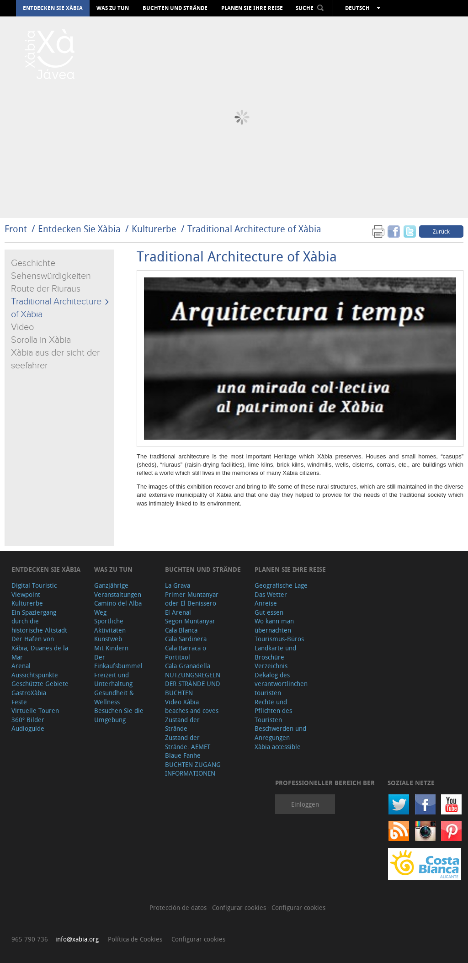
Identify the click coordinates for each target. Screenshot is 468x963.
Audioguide (27, 728)
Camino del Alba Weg (118, 608)
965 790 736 (29, 939)
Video (22, 327)
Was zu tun (112, 8)
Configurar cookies (240, 907)
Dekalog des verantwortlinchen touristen (281, 683)
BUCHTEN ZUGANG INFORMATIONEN (193, 769)
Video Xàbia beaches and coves (191, 706)
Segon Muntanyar (190, 621)
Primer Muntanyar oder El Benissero (191, 599)
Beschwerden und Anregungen (280, 733)
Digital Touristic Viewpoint (34, 590)
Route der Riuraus (45, 288)
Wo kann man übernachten (274, 625)
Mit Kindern (111, 648)
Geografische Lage (281, 585)
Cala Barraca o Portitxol (185, 652)
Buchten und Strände (175, 8)
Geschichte (33, 263)
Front (16, 229)
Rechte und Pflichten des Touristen (273, 710)
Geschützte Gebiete (40, 683)
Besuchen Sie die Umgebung (119, 715)
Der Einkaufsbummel (118, 661)
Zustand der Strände (182, 724)
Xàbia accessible (278, 746)
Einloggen (305, 804)
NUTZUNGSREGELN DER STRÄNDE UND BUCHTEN (192, 683)
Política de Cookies (135, 939)
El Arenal (178, 612)
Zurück (441, 231)
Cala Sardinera (186, 638)
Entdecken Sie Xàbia (53, 8)
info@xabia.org (77, 939)
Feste (19, 701)
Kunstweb (108, 638)
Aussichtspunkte (34, 674)
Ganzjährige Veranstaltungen (117, 590)
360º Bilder (27, 719)
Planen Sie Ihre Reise (252, 8)
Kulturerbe (154, 229)
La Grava (177, 585)
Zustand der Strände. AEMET (187, 742)
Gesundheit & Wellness (114, 697)
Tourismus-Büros (279, 638)
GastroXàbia (28, 692)
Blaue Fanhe (183, 755)
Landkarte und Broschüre (275, 652)
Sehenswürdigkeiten (51, 276)
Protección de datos (178, 907)
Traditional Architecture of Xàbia (254, 229)
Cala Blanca (181, 630)
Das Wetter (271, 594)
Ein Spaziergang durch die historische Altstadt (39, 621)
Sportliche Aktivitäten (110, 625)
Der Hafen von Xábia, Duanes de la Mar (39, 647)
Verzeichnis (271, 665)
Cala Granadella (187, 665)
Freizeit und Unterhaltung (113, 679)
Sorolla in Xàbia (41, 340)
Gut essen (269, 612)
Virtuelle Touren (35, 710)
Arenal (21, 665)
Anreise (266, 603)
